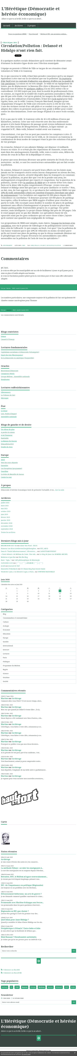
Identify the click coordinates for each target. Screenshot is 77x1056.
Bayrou (24, 987)
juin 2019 (4, 514)
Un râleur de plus (7, 429)
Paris (5, 658)
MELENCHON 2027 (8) (9, 546)
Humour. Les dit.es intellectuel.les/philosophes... (19, 548)
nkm (32, 245)
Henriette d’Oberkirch (9, 569)
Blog (4, 614)
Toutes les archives (8, 532)
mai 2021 (4, 509)
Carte (4, 821)
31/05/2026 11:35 (7, 563)
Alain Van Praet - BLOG (28, 546)
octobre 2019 (5, 511)
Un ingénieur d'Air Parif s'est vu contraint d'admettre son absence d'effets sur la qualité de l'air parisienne (37, 81)
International (8, 646)
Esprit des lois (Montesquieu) (12, 355)
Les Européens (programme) (11, 468)
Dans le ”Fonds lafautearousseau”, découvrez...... (19, 551)
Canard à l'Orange (7, 339)
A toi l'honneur (6, 435)
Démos (3, 336)
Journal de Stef (13, 566)
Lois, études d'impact (9, 414)
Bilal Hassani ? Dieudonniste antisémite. (19, 937)
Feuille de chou (7, 447)
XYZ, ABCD (44, 548)
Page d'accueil (33, 34)
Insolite (6, 642)
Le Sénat (4, 411)
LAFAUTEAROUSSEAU (48, 551)
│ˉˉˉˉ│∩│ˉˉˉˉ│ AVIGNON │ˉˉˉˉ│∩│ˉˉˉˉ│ (29, 563)
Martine (4, 698)
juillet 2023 (5, 503)
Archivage (16, 698)
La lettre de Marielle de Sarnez (12, 474)
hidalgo (37, 245)
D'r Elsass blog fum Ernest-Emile (33, 569)
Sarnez (50, 987)
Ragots (5, 669)
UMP (17, 987)
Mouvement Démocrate (9, 371)
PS (11, 987)
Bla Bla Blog (23, 557)
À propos (31, 25)
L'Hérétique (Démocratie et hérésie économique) (30, 11)
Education (6, 634)
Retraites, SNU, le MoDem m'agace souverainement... (24, 876)
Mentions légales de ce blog (45, 1050)
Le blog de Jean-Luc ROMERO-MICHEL (54, 554)
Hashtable (5, 438)
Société (5, 681)
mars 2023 (5, 506)
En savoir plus (26, 1054)
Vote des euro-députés (9, 463)
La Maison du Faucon (9, 441)
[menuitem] (6, 25)
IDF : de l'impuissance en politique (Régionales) (22, 885)
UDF (66, 987)
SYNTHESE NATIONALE (46, 572)
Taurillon (4, 471)
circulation (50, 245)
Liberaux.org (5, 392)
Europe (5, 638)
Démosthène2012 (7, 444)
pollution (57, 245)
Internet (6, 650)
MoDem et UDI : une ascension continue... (53, 34)
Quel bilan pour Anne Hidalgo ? (15, 919)
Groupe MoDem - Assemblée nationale (15, 376)
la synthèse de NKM (32, 182)
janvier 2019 (5, 520)
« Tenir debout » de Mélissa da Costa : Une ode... (18, 554)
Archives (19, 25)
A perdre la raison (8, 432)
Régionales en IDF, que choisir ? (15, 911)
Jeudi (3, 566)
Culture (6, 622)
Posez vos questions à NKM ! (17, 34)
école (73, 987)
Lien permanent (6, 245)
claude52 (9, 310)
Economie (6, 630)
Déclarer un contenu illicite (32, 1050)
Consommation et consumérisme (15, 618)
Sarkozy (4, 987)
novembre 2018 (6, 526)
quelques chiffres (35, 88)
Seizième (6, 677)
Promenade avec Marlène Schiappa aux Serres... (22, 902)
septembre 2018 (7, 529)
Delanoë (59, 987)
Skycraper (4, 398)
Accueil (6, 25)
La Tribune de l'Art (8, 395)
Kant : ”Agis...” (6, 560)
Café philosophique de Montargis (27, 560)
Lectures (6, 654)
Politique (6, 662)
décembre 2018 (6, 523)
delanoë (43, 245)
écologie (6, 626)
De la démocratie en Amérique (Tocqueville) (17, 358)
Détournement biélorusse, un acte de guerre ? (21, 894)
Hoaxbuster (5, 379)
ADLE (3, 460)
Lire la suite (59, 490)
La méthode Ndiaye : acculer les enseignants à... (22, 868)
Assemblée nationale (9, 417)
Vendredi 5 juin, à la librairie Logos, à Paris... (17, 572)
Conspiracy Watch (7, 374)
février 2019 (5, 517)
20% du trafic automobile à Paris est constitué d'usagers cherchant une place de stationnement (37, 193)
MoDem (42, 987)
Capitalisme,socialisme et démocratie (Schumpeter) (20, 352)
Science (6, 673)
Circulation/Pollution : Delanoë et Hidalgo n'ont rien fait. (31, 48)
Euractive (4, 465)
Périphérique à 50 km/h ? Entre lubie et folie (20, 928)
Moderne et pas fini (8, 557)
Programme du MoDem (11, 666)
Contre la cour (6, 477)
